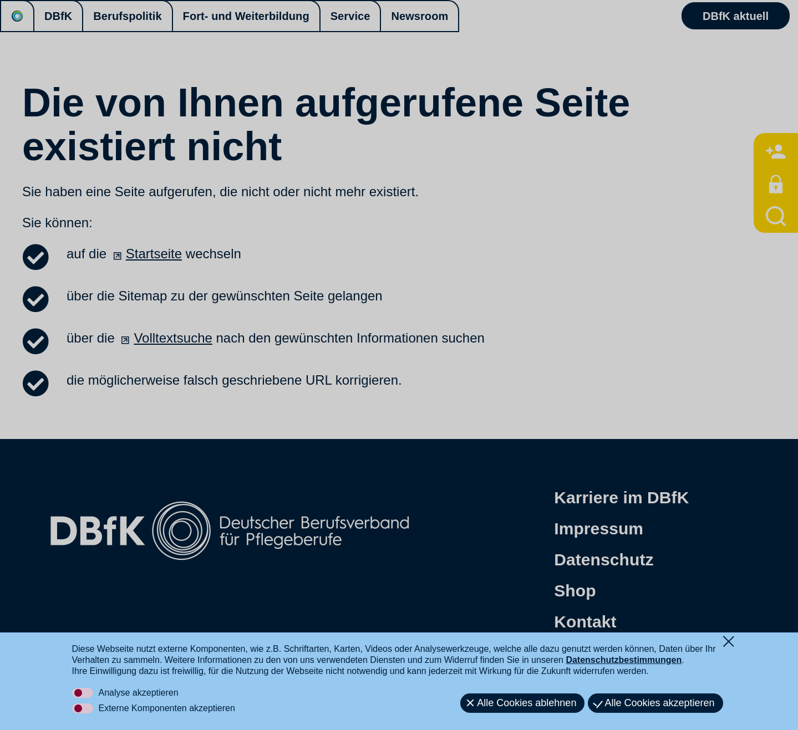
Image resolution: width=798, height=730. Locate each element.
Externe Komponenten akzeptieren (167, 708)
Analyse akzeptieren (139, 692)
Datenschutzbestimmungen (624, 660)
